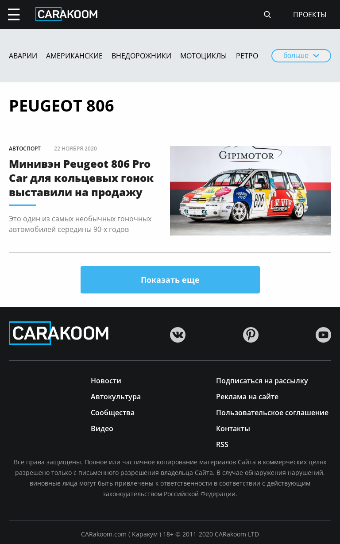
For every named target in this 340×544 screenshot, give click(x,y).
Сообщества (113, 412)
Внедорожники (141, 56)
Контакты (233, 428)
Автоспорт (25, 148)
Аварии (23, 56)
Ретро (247, 56)
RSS (222, 444)
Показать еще (170, 279)
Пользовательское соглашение (272, 412)
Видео (102, 428)
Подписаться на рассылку (262, 380)
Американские (74, 56)
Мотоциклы (203, 56)
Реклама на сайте (247, 396)
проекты (310, 14)
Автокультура (116, 396)
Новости (106, 380)
